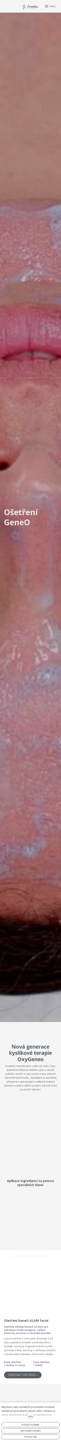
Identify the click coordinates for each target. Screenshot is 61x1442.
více (30, 1416)
